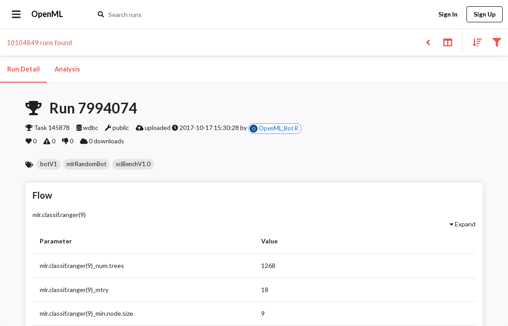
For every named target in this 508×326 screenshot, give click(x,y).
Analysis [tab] (67, 69)
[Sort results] (474, 41)
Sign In (447, 14)
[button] (49, 164)
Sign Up (484, 14)
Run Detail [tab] (23, 69)
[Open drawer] (16, 14)
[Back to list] (428, 41)
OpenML (47, 14)
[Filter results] (497, 41)
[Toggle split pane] (447, 41)
